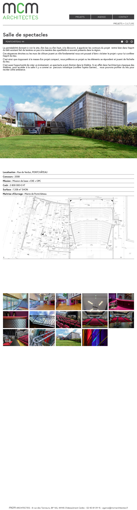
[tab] (15, 301)
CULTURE (129, 23)
